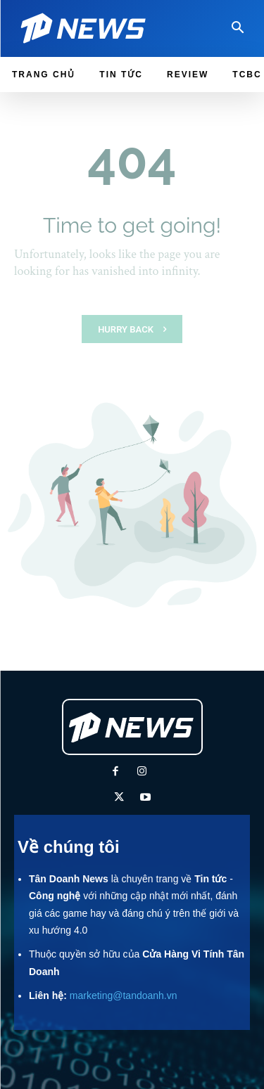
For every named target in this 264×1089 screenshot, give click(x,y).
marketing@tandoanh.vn (123, 995)
